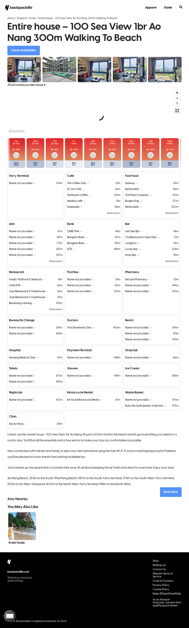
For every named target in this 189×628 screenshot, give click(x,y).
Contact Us (159, 569)
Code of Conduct (163, 581)
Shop (156, 561)
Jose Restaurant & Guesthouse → (28, 291)
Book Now (171, 492)
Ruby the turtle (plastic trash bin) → (145, 406)
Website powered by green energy (19, 579)
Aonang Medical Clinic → (24, 357)
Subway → (131, 183)
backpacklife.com (18, 572)
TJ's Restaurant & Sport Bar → (142, 237)
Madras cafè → (76, 201)
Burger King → (133, 201)
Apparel (151, 7)
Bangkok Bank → (77, 237)
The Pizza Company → (138, 195)
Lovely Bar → (133, 249)
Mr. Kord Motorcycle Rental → (84, 400)
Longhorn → (132, 243)
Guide (168, 7)
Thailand (22, 18)
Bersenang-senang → (22, 303)
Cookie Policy (161, 589)
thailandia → (75, 207)
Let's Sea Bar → (134, 231)
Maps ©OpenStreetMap (167, 593)
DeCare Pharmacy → (137, 279)
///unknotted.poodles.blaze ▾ (26, 85)
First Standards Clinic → (81, 327)
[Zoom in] (177, 92)
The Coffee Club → (78, 183)
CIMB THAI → (74, 231)
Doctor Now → (18, 424)
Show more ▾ (113, 213)
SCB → (71, 249)
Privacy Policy (161, 585)
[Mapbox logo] (16, 131)
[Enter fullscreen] (177, 110)
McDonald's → (133, 189)
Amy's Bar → (132, 255)
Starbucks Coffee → (79, 195)
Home (10, 18)
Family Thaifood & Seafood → (27, 279)
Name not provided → (22, 183)
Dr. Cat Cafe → (76, 189)
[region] (94, 111)
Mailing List (159, 565)
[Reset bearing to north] (177, 103)
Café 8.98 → (16, 285)
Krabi (33, 18)
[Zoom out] (177, 98)
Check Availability (23, 50)
